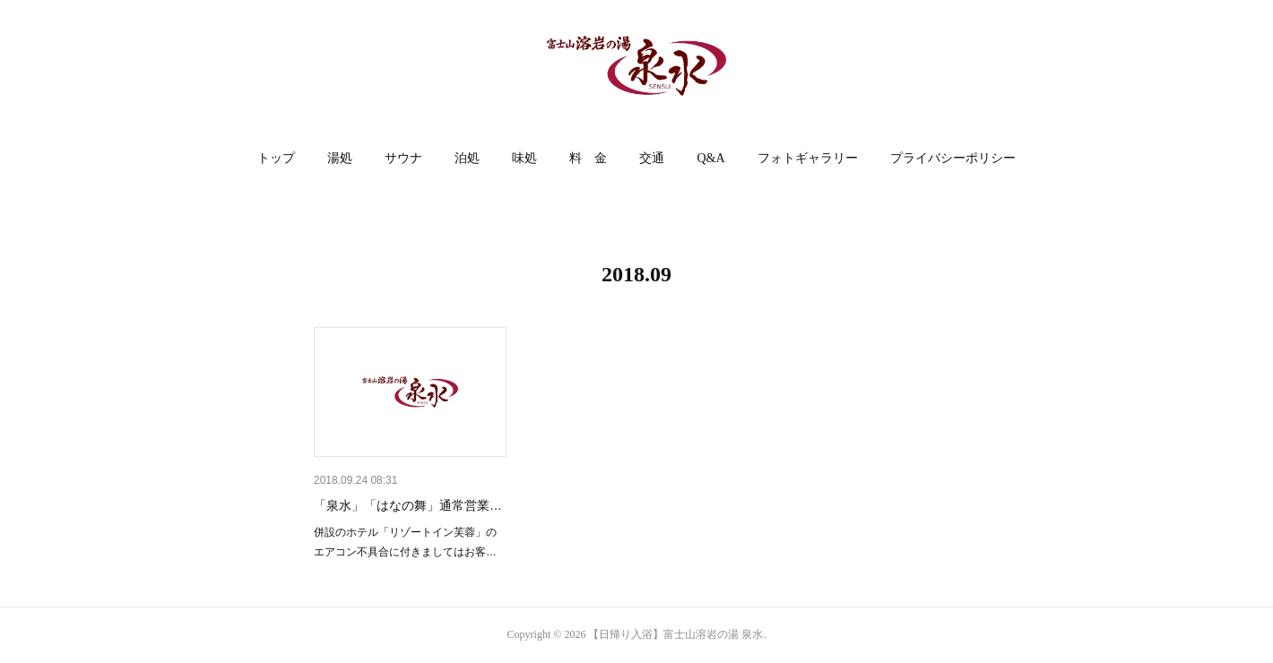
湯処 (339, 158)
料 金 (588, 158)
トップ (276, 158)
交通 (651, 158)
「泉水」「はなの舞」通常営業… (408, 505)
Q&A (710, 158)
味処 (524, 158)
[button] (276, 158)
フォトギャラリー (808, 158)
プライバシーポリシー (953, 158)
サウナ (403, 158)
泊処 (467, 158)
